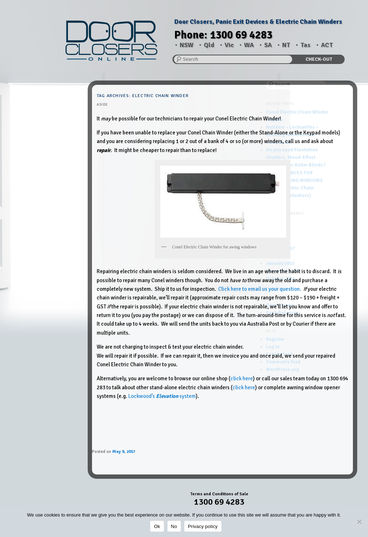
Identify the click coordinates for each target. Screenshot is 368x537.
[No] (359, 521)
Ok (157, 526)
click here (241, 378)
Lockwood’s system (162, 396)
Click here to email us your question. (259, 289)
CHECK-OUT (318, 59)
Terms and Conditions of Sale (219, 494)
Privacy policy (203, 526)
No (174, 526)
